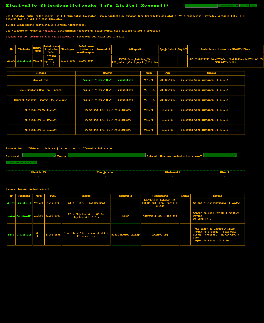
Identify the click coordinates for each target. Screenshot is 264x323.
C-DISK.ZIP (24, 235)
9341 (11, 235)
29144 (11, 203)
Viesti (65, 156)
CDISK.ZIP (24, 216)
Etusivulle (23, 5)
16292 (11, 216)
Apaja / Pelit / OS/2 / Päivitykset (108, 80)
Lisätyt (127, 5)
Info (106, 5)
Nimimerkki (13, 156)
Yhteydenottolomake (69, 5)
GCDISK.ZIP (24, 60)
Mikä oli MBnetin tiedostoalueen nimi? (187, 156)
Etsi (253, 5)
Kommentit (155, 5)
